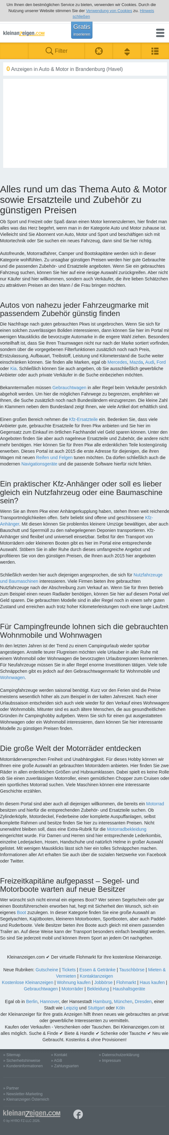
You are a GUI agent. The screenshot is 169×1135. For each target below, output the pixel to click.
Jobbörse (103, 982)
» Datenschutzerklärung (119, 1055)
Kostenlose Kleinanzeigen (27, 982)
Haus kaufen (152, 982)
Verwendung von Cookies (109, 10)
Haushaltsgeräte (129, 988)
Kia (13, 368)
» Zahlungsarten (65, 1066)
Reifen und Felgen (54, 457)
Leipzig (71, 1007)
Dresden (143, 1001)
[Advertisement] (85, 123)
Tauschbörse (131, 969)
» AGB (56, 1060)
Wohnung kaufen (74, 982)
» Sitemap (11, 1055)
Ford (161, 362)
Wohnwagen (12, 677)
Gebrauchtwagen (69, 387)
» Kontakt (59, 1055)
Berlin (32, 1001)
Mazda (136, 362)
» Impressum (110, 1060)
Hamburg (102, 1001)
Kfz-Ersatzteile (83, 419)
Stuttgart (96, 1007)
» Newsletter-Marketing (22, 1094)
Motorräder (72, 988)
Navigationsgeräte (39, 463)
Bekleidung (98, 988)
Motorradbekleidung (126, 829)
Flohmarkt (126, 982)
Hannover (49, 1001)
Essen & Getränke (97, 969)
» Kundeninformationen (23, 1066)
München (123, 1001)
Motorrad (155, 803)
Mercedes (117, 362)
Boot (21, 912)
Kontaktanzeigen (96, 976)
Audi (149, 362)
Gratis (81, 30)
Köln (120, 1007)
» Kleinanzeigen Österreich (26, 1099)
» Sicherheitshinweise (21, 1060)
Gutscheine (47, 969)
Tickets (69, 969)
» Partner (11, 1088)
